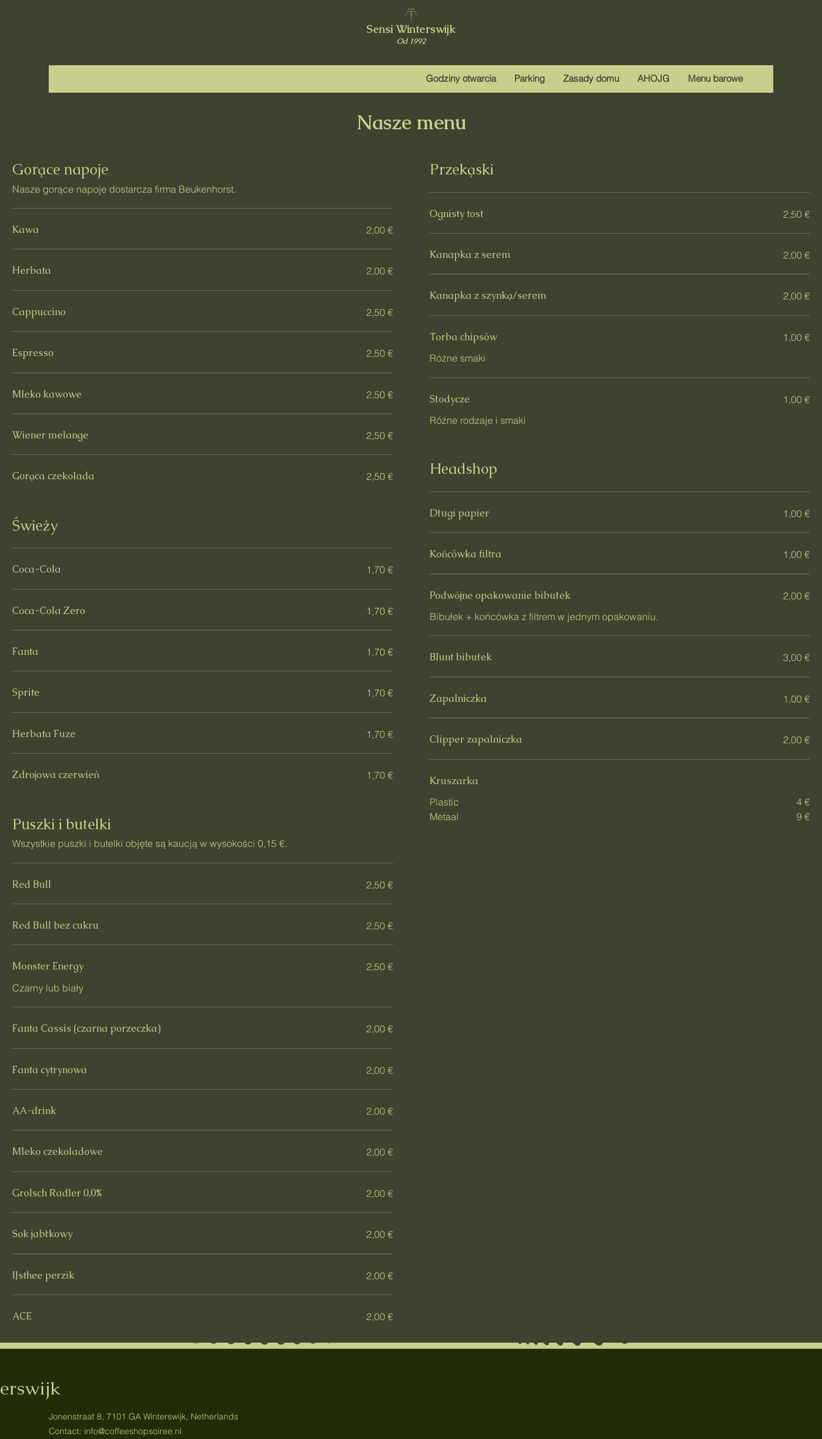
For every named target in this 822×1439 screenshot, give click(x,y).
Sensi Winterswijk (411, 29)
